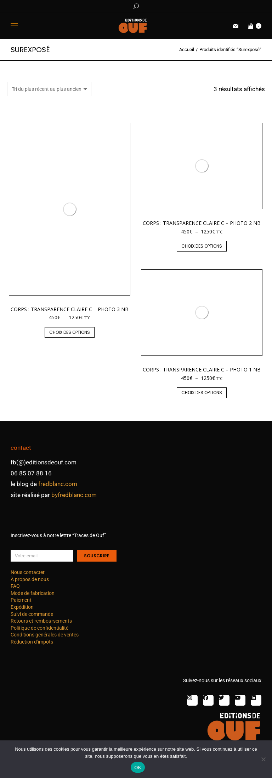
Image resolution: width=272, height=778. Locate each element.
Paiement (21, 600)
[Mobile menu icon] (14, 26)
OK (137, 767)
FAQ (15, 586)
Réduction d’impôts (32, 642)
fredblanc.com (57, 483)
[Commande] (49, 89)
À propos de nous (30, 579)
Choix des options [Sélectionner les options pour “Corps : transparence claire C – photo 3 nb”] (69, 332)
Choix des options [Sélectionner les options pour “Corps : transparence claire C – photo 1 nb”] (201, 393)
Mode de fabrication (33, 593)
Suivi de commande (32, 614)
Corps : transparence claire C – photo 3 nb (70, 309)
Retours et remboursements (41, 621)
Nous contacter (28, 572)
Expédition (22, 607)
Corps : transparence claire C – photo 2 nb (202, 223)
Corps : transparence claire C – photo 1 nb (202, 369)
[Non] (263, 759)
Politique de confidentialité (39, 628)
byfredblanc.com (74, 494)
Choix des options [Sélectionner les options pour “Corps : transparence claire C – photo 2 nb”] (201, 246)
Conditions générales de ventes (45, 635)
